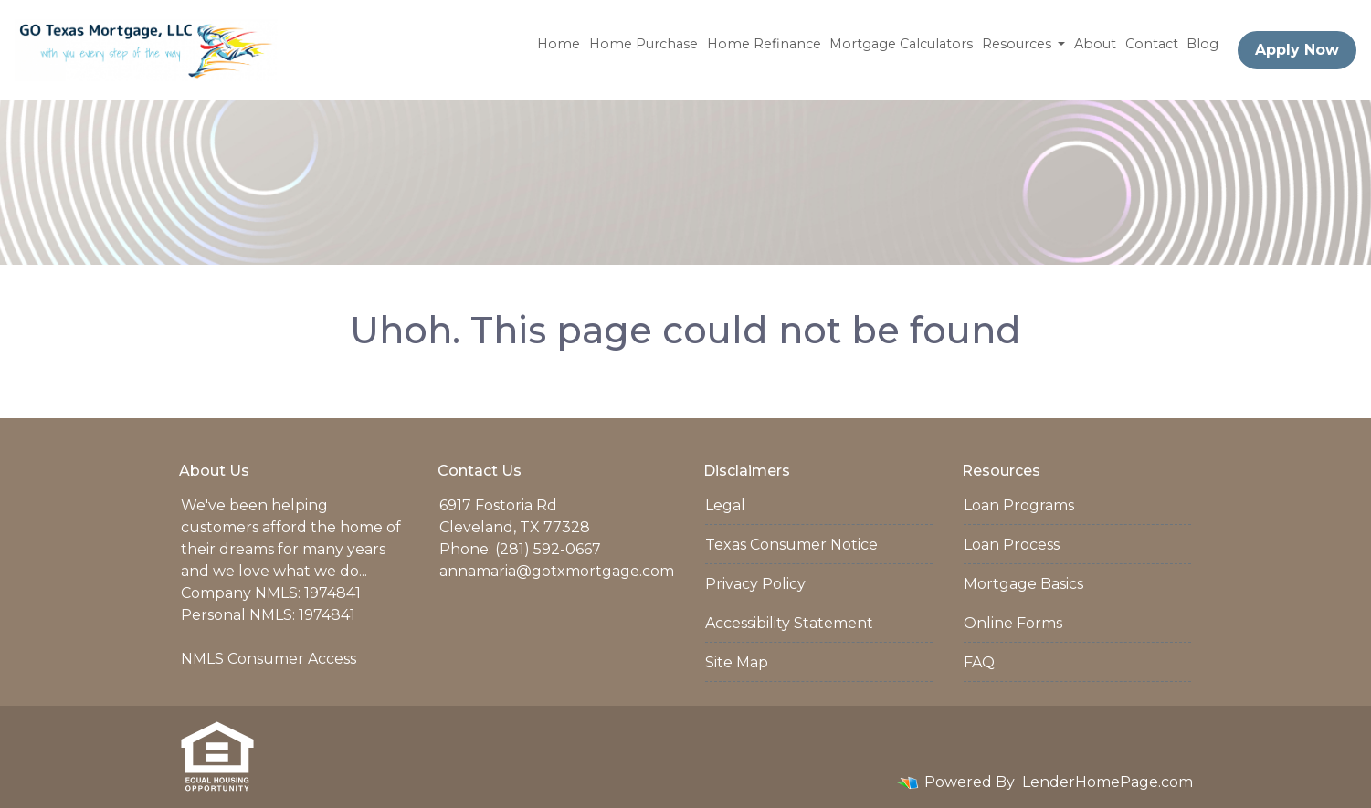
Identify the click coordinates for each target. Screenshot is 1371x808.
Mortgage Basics (1023, 584)
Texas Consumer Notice (791, 544)
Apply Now (1297, 49)
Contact (1151, 44)
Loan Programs (1019, 505)
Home (558, 44)
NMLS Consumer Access (268, 658)
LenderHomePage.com (1107, 782)
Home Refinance (764, 44)
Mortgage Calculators (901, 44)
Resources (1018, 44)
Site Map (736, 662)
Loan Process (1012, 544)
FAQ (979, 662)
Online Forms (1013, 623)
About (1095, 44)
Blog (1202, 44)
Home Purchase (643, 44)
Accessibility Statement (789, 623)
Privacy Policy (755, 584)
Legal (725, 505)
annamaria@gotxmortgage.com (556, 571)
